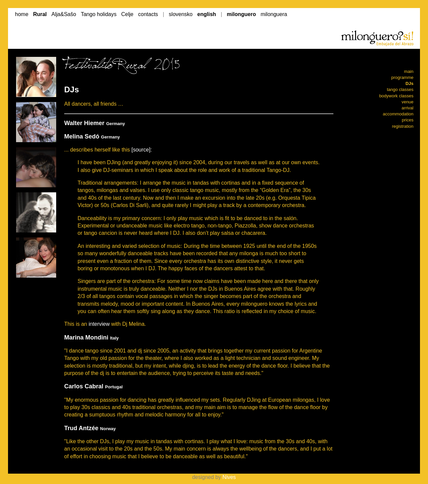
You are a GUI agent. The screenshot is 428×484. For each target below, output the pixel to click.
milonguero (241, 14)
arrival (407, 107)
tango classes (400, 89)
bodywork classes (396, 95)
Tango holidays (99, 14)
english (206, 14)
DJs (410, 83)
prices (408, 119)
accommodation (398, 113)
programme (402, 77)
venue (407, 101)
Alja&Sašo (63, 14)
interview (99, 324)
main (408, 71)
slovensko (181, 14)
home (21, 14)
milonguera (273, 14)
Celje (127, 14)
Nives (229, 477)
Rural (40, 14)
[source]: (141, 150)
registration (402, 126)
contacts (148, 14)
